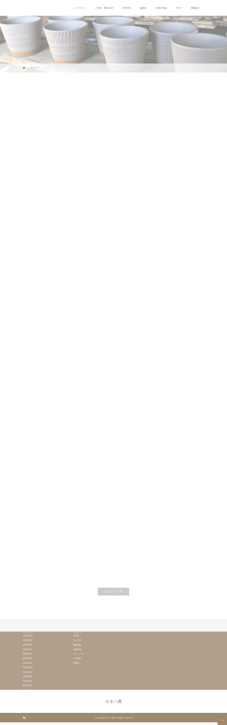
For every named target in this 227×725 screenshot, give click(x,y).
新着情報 (126, 8)
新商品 (76, 663)
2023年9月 (27, 676)
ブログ (178, 8)
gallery (143, 8)
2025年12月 (28, 636)
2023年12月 (28, 667)
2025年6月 (27, 649)
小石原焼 (77, 658)
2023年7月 (27, 686)
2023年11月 (28, 672)
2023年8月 (27, 681)
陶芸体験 (77, 645)
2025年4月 (27, 654)
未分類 (76, 636)
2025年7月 (27, 645)
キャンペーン (79, 654)
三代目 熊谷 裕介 (104, 8)
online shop (161, 8)
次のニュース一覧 (113, 591)
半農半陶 (77, 649)
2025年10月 (28, 640)
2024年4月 (27, 658)
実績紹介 (195, 8)
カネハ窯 (77, 640)
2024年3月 (27, 663)
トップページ (79, 8)
